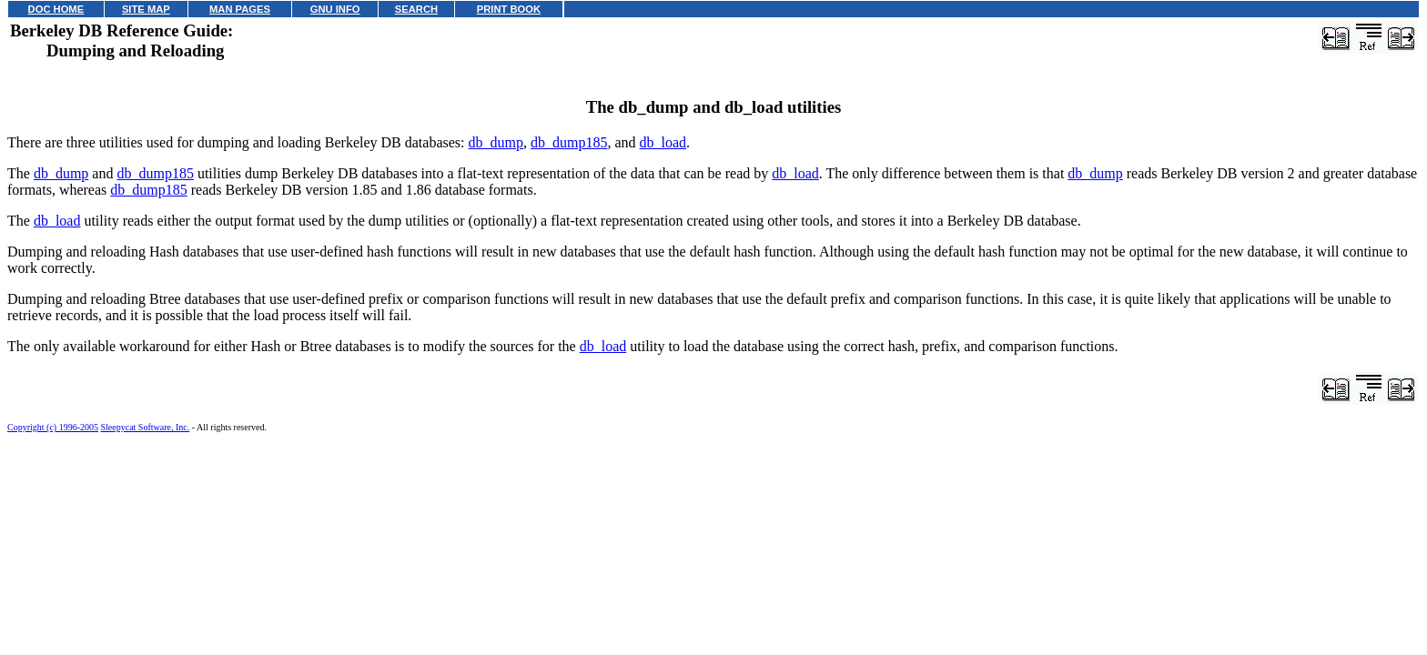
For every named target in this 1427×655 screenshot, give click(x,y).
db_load (663, 142)
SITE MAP (146, 9)
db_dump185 (569, 142)
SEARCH (416, 9)
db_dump (496, 142)
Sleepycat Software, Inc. (145, 427)
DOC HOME (56, 9)
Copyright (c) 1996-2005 (52, 427)
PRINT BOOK (509, 9)
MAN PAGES (239, 9)
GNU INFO (335, 9)
